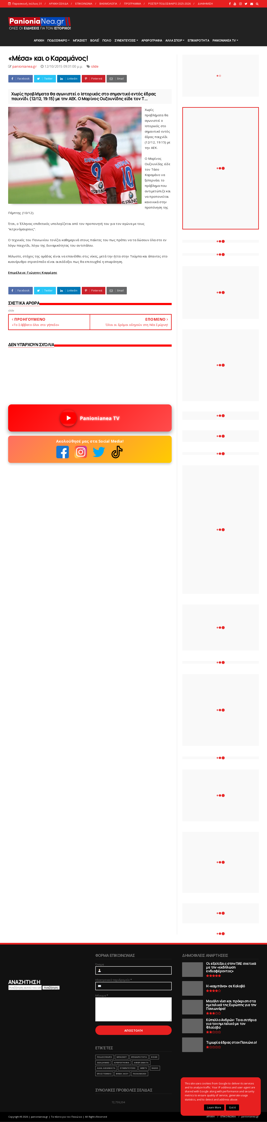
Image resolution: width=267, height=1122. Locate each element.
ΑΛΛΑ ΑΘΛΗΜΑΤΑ (106, 1068)
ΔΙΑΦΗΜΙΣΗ (205, 3)
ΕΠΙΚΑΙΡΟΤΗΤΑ (198, 40)
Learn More (214, 1107)
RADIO (155, 1068)
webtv (143, 1068)
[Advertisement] (183, 23)
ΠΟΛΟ (106, 40)
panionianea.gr (250, 1116)
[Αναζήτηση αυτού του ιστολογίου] (25, 987)
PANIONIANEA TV (224, 40)
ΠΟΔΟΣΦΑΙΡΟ (57, 40)
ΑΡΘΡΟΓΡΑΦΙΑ (151, 40)
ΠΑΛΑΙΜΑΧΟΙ (139, 1073)
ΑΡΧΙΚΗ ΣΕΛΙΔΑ (58, 3)
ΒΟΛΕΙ (154, 1057)
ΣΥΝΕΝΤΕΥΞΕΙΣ (125, 40)
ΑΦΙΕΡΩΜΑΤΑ (141, 1062)
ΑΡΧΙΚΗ (39, 40)
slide (94, 66)
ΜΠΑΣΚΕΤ (80, 40)
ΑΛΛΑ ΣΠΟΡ (173, 40)
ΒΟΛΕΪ (94, 40)
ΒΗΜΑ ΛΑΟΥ (122, 1073)
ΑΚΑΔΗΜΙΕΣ (103, 1062)
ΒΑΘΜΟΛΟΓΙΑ (108, 3)
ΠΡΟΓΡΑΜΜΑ (132, 3)
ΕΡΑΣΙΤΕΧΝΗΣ (104, 1073)
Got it (232, 1107)
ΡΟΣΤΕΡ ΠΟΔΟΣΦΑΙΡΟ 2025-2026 (169, 3)
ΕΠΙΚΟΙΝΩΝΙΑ (83, 3)
